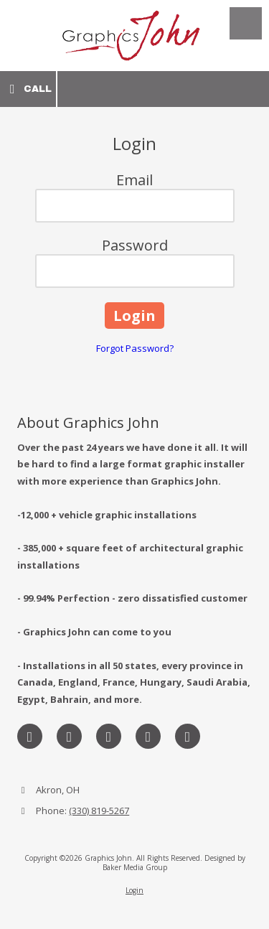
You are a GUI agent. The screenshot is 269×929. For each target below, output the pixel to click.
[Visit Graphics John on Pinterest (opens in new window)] (148, 736)
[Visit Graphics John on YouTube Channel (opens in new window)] (187, 736)
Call (28, 89)
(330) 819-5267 (99, 810)
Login (134, 890)
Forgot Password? (135, 348)
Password (135, 245)
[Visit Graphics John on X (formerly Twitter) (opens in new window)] (69, 736)
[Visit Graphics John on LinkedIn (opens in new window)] (108, 736)
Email (134, 180)
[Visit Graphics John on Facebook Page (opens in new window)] (29, 736)
